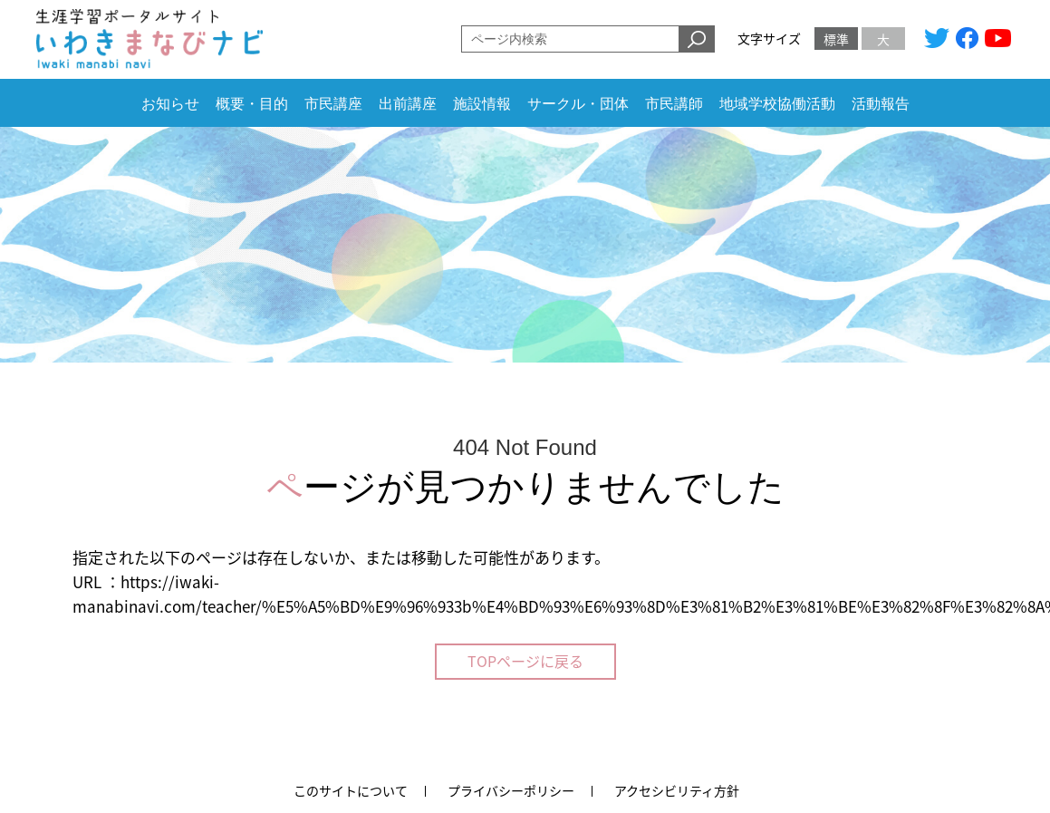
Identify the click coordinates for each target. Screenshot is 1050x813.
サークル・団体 (578, 103)
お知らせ (170, 103)
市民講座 (333, 103)
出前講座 (408, 103)
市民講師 (674, 103)
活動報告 (881, 103)
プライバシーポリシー (511, 790)
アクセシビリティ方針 (676, 790)
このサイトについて (351, 790)
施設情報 (482, 103)
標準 (836, 39)
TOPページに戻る (525, 661)
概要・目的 (252, 103)
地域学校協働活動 (777, 103)
